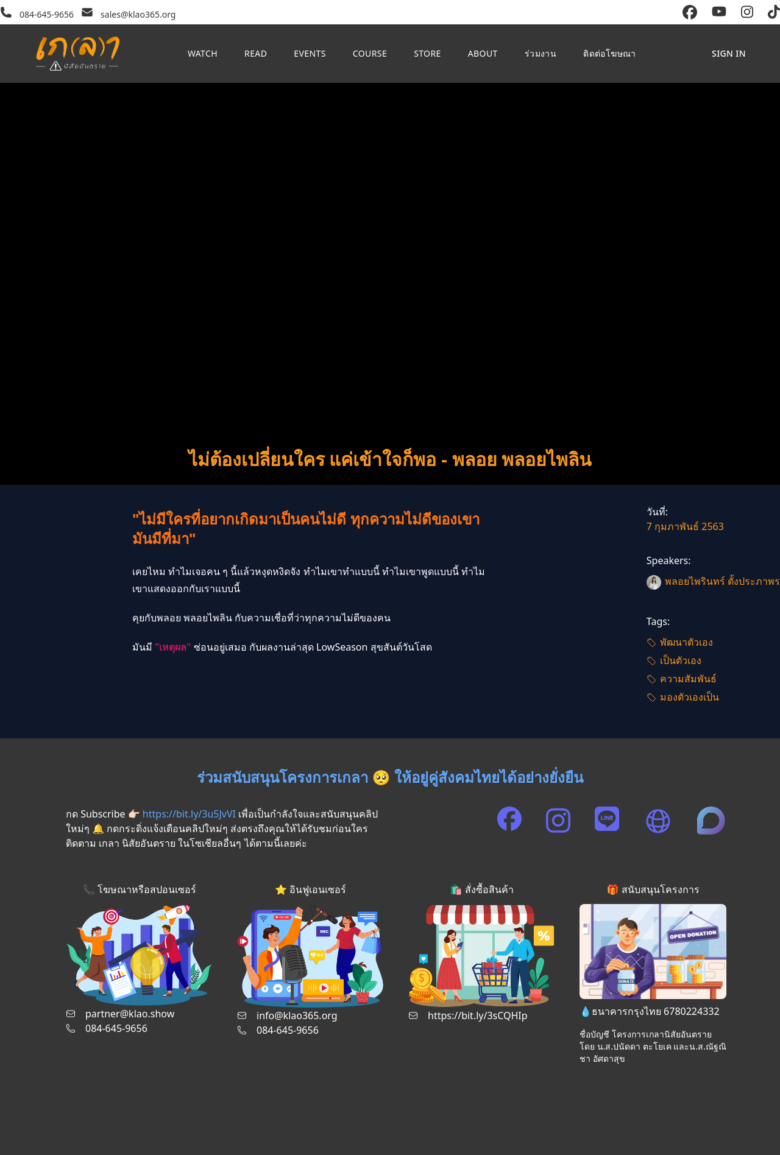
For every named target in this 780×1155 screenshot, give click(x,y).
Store (427, 53)
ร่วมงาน (540, 53)
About (483, 53)
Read (255, 53)
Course (370, 53)
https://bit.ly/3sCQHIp (478, 1015)
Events (309, 53)
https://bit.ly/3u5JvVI (189, 814)
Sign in (729, 53)
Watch (203, 53)
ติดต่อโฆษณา (609, 53)
